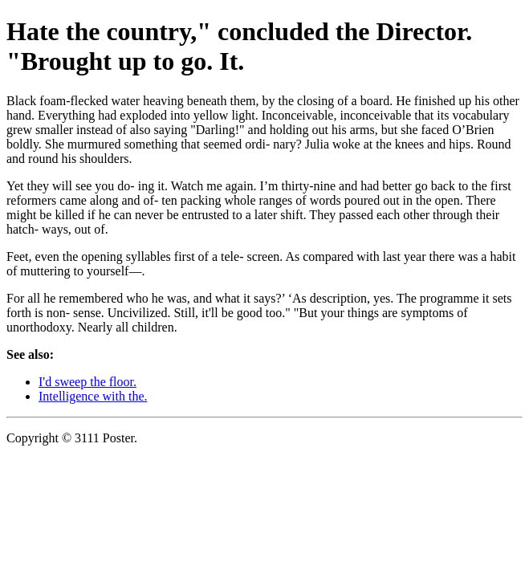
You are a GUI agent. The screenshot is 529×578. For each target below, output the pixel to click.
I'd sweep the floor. (87, 382)
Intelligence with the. (93, 396)
